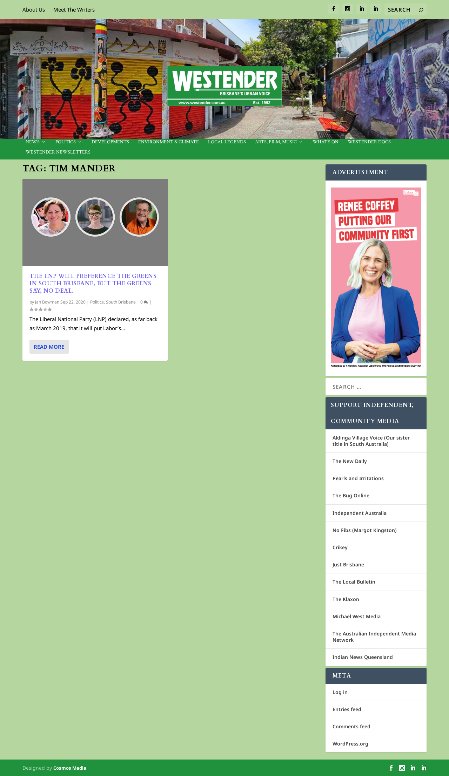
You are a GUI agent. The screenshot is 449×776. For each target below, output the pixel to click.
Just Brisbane (348, 564)
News (33, 142)
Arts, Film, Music (276, 142)
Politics (65, 142)
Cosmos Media (69, 768)
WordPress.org (350, 743)
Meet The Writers (74, 9)
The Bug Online (351, 495)
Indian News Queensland (363, 657)
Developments (110, 142)
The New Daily (350, 461)
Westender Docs (369, 142)
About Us (33, 9)
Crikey (340, 547)
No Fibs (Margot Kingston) (365, 530)
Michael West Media (357, 616)
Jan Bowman (47, 302)
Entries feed (347, 709)
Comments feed (351, 726)
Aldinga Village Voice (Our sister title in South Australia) (371, 440)
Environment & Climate (168, 142)
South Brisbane (121, 302)
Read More (49, 346)
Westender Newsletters (58, 152)
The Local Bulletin (354, 581)
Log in (340, 692)
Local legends (227, 142)
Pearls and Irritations (358, 478)
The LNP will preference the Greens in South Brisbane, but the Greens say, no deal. (92, 283)
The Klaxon (346, 599)
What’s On (326, 142)
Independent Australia (360, 513)
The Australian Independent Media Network (374, 636)
